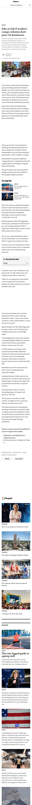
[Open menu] (30, 5)
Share (7, 459)
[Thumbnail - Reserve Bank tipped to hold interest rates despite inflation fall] (16, 196)
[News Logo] (16, 5)
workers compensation (9, 455)
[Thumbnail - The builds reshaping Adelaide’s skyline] (16, 543)
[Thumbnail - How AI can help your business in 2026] (16, 515)
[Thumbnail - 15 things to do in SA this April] (16, 602)
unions (24, 452)
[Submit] (27, 263)
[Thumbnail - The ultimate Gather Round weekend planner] (16, 573)
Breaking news (6, 452)
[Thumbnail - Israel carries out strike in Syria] (16, 766)
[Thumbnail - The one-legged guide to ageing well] (16, 187)
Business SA (17, 452)
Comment (19, 459)
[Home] (16, 1)
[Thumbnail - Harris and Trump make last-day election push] (16, 727)
